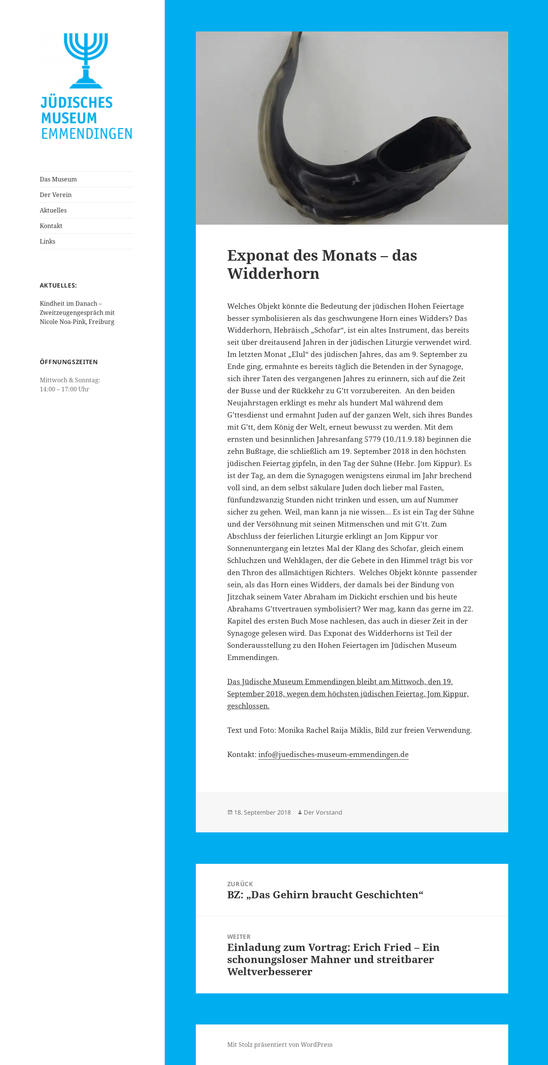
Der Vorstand (323, 812)
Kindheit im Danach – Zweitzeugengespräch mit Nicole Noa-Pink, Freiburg (77, 312)
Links (47, 241)
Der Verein (56, 195)
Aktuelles (53, 210)
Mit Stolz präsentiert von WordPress (280, 1044)
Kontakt (51, 226)
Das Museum (58, 179)
